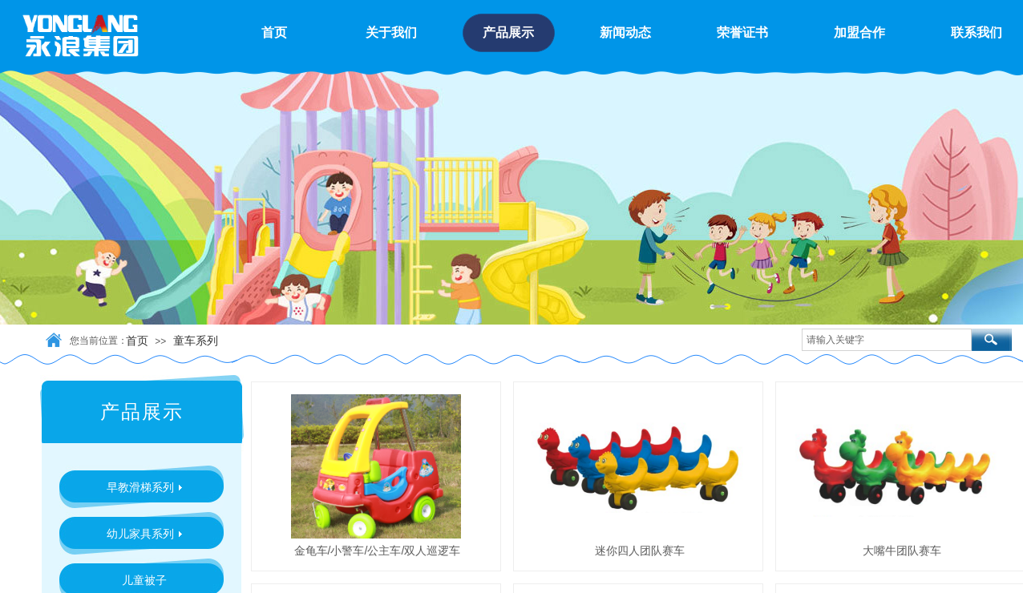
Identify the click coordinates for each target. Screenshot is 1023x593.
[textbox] (887, 340)
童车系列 (195, 340)
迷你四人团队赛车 (640, 550)
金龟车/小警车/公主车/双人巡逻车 (377, 550)
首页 (137, 340)
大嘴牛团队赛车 (902, 550)
